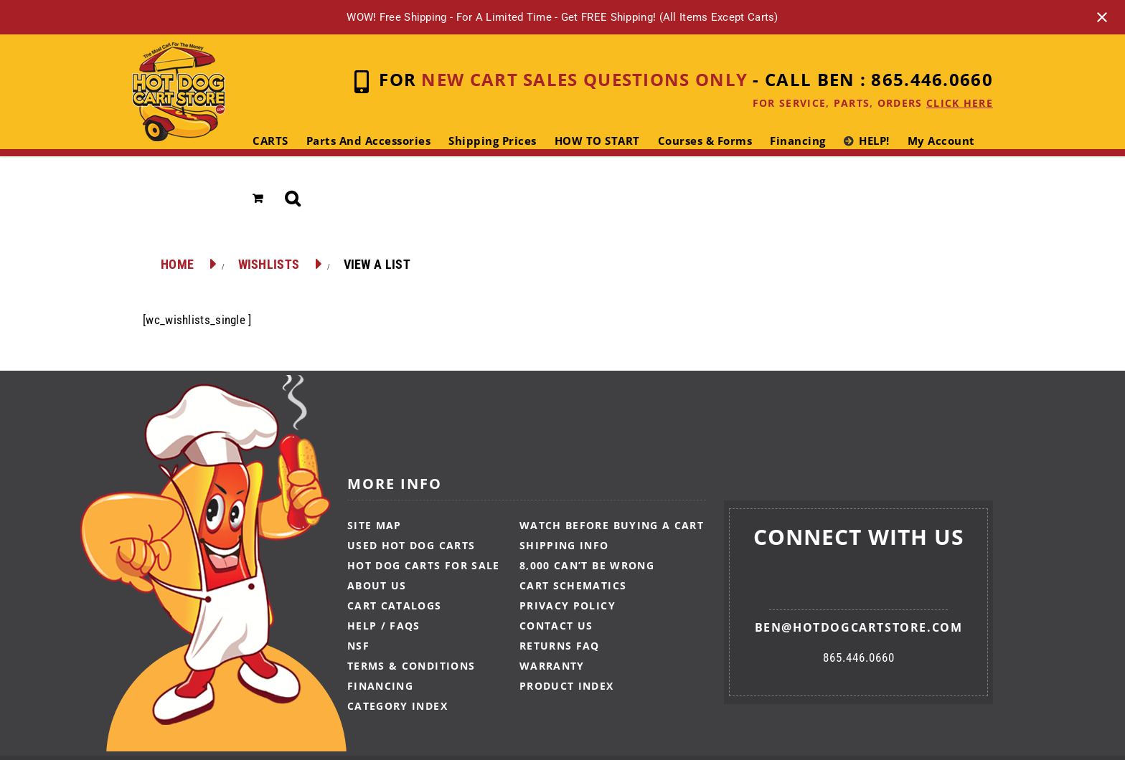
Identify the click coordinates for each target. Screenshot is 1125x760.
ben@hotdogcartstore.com (859, 627)
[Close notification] (1102, 17)
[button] (293, 198)
